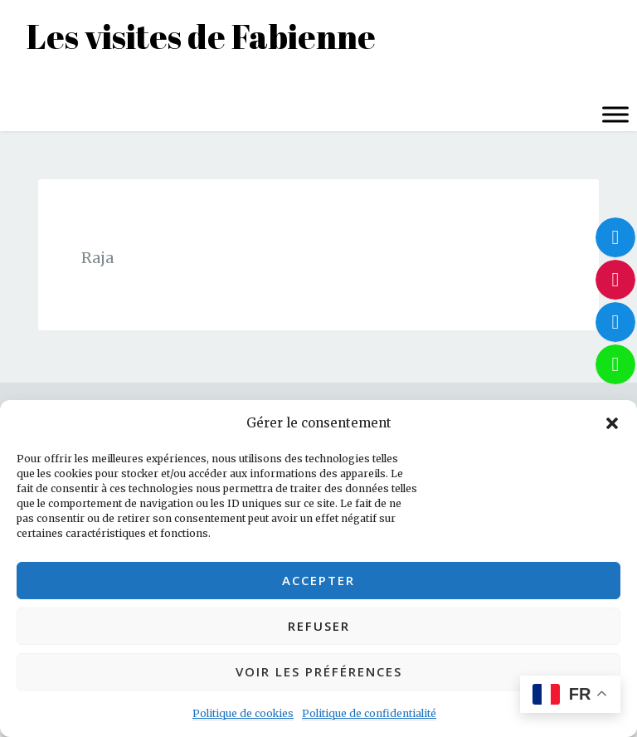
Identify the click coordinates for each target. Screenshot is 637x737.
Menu (31, 81)
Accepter (318, 580)
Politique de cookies (243, 713)
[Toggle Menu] (615, 114)
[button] (612, 423)
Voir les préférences (319, 671)
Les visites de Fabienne (201, 36)
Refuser (319, 625)
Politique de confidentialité (369, 713)
